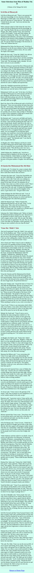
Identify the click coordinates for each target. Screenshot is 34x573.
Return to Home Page (17, 570)
